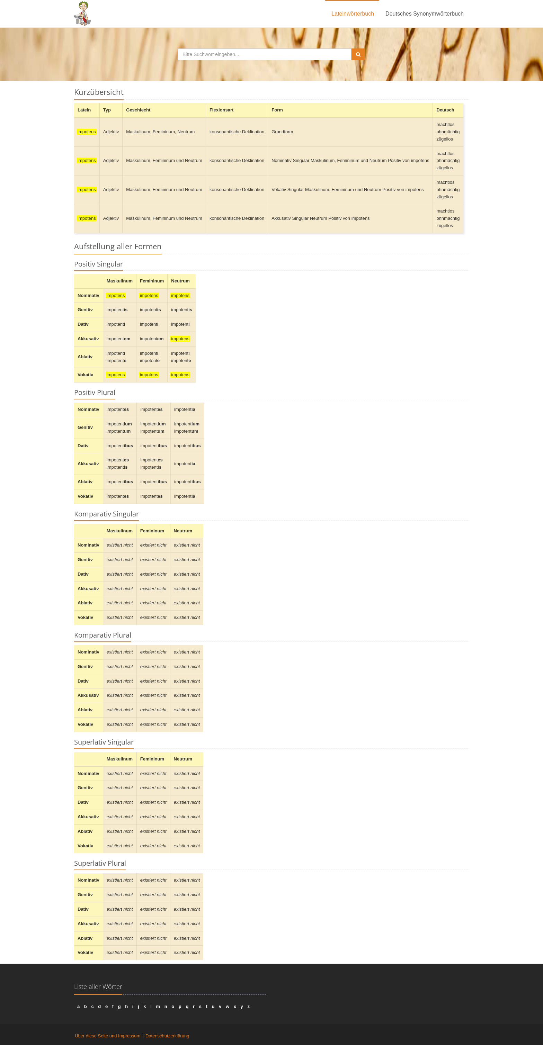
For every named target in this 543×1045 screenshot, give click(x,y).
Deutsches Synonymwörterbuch (424, 14)
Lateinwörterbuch (352, 14)
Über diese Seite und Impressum (107, 1035)
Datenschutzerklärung (167, 1035)
